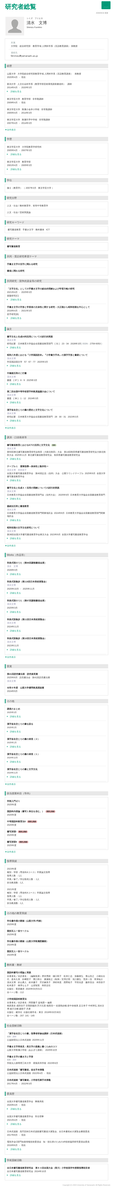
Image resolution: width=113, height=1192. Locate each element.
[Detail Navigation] (106, 5)
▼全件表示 (10, 129)
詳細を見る (14, 91)
